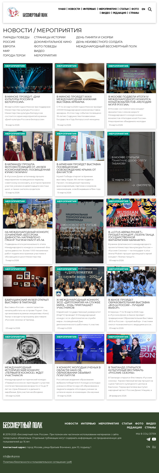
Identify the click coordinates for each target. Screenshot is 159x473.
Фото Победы (45, 46)
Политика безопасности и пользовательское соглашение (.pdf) (37, 462)
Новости (74, 9)
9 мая (62, 9)
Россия (9, 42)
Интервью (89, 9)
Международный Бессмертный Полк (106, 46)
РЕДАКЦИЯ (134, 427)
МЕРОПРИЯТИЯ (109, 423)
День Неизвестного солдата (99, 42)
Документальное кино (53, 42)
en (143, 9)
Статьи (123, 9)
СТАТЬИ (127, 423)
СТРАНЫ (150, 427)
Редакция (119, 13)
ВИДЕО (151, 423)
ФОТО (139, 423)
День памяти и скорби (94, 37)
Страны (134, 13)
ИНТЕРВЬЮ (88, 423)
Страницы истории (50, 37)
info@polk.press (11, 456)
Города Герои (14, 55)
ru (154, 446)
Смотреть (144, 186)
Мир (6, 51)
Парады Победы (16, 37)
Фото (135, 9)
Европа (9, 46)
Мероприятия (108, 9)
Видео (106, 13)
